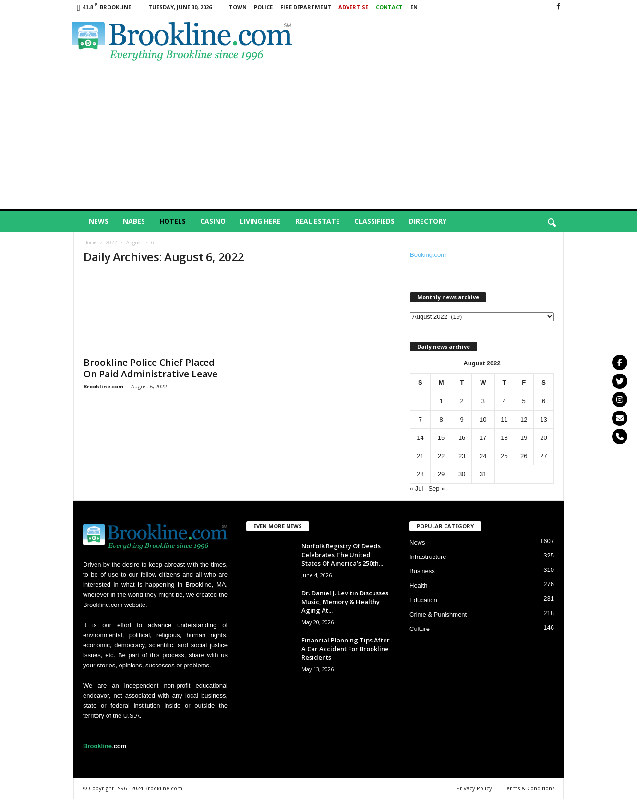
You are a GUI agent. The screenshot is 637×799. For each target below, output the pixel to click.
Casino (213, 221)
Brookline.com (103, 386)
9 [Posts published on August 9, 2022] (461, 419)
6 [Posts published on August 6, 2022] (543, 401)
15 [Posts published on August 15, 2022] (441, 437)
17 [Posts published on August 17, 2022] (483, 437)
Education (423, 600)
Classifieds (374, 221)
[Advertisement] (319, 137)
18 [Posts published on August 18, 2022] (504, 437)
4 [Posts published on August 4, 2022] (504, 401)
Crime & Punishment (438, 614)
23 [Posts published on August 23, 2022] (461, 456)
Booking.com (428, 254)
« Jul (416, 488)
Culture (419, 628)
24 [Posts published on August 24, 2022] (483, 456)
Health (418, 585)
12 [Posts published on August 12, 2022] (523, 419)
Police (263, 7)
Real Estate (317, 221)
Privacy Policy (474, 788)
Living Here (260, 221)
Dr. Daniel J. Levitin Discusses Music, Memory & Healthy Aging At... (344, 602)
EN (414, 7)
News (98, 221)
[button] (551, 223)
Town (238, 7)
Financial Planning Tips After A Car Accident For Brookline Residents (345, 649)
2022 (111, 242)
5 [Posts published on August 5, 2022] (524, 401)
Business (422, 571)
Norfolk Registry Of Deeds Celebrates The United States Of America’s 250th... (342, 555)
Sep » (436, 488)
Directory (427, 221)
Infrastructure (427, 556)
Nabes (134, 221)
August (134, 242)
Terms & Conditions (528, 788)
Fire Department (305, 7)
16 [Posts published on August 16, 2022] (461, 437)
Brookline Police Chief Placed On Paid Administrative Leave (150, 368)
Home (90, 242)
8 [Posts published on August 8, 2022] (441, 419)
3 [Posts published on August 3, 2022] (483, 401)
